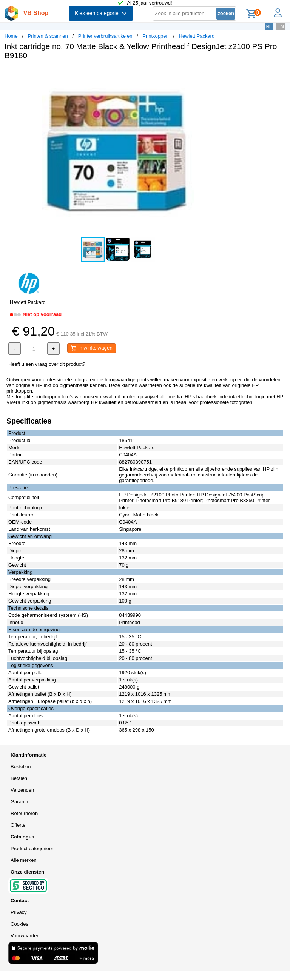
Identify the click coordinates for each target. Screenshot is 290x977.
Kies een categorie (101, 13)
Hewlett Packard (197, 36)
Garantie (20, 801)
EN (280, 26)
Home (11, 36)
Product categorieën (32, 848)
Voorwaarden (25, 935)
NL (268, 26)
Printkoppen (155, 36)
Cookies (19, 924)
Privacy (19, 912)
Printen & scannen (48, 36)
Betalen (19, 778)
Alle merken (24, 860)
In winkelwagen (92, 348)
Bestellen (21, 766)
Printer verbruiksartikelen (105, 36)
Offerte (18, 825)
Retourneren (24, 813)
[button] (224, 74)
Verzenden (22, 790)
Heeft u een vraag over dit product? (46, 364)
